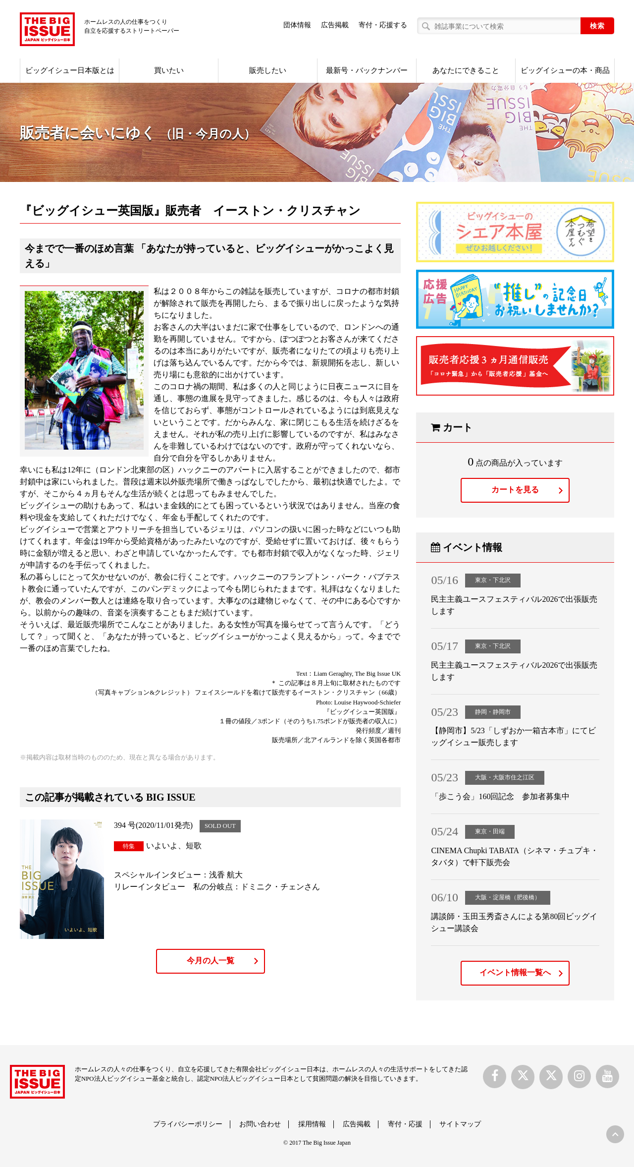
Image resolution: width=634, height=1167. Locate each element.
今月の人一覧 (210, 960)
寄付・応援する (383, 25)
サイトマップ (460, 1124)
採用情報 (312, 1124)
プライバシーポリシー (187, 1124)
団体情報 (297, 25)
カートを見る (515, 489)
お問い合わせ (260, 1124)
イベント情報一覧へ (515, 972)
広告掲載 (335, 25)
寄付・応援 (405, 1124)
